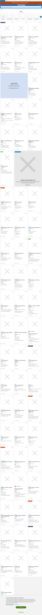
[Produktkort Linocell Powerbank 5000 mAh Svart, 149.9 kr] (21, 245)
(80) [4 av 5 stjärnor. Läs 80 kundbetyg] (5, 333)
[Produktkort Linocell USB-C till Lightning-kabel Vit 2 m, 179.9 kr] (34, 105)
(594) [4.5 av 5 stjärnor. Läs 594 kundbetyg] (5, 438)
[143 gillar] (26, 213)
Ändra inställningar (21, 612)
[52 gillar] (12, 48)
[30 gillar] (26, 126)
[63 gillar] (26, 22)
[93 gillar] (26, 501)
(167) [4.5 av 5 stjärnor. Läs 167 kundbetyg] (19, 254)
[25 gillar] (12, 396)
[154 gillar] (40, 501)
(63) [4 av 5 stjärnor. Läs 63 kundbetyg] (19, 438)
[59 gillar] (40, 126)
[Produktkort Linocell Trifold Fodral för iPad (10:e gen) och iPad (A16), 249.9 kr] (21, 352)
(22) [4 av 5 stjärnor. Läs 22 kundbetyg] (19, 567)
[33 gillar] (26, 396)
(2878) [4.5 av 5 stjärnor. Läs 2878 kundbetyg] (19, 63)
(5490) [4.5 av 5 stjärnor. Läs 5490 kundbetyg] (19, 203)
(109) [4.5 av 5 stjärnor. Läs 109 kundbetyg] (19, 386)
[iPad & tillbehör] (30, 17)
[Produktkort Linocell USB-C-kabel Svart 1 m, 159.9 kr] (21, 105)
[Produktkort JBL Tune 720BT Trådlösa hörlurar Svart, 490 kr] (34, 54)
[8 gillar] (40, 239)
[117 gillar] (12, 187)
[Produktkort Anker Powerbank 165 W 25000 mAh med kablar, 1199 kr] (7, 132)
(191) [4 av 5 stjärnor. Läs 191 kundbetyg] (33, 517)
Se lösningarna (28, 184)
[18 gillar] (40, 526)
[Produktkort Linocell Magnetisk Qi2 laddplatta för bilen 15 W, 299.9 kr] (7, 558)
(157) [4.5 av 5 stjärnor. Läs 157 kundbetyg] (33, 90)
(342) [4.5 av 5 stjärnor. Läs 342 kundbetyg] (19, 362)
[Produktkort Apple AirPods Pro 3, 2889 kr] (34, 376)
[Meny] (1, 5)
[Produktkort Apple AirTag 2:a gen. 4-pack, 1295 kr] (7, 157)
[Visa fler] (41, 17)
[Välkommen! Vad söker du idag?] (21, 6)
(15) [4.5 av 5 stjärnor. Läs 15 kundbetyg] (33, 361)
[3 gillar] (26, 473)
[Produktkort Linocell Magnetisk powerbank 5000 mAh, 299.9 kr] (21, 297)
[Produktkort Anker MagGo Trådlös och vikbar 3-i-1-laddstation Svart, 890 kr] (34, 402)
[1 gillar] (12, 151)
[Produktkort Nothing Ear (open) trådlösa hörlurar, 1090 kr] (34, 352)
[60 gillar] (12, 578)
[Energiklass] (29, 331)
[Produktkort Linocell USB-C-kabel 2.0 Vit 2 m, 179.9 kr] (21, 54)
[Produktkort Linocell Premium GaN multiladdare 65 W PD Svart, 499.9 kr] (21, 271)
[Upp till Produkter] (3, 17)
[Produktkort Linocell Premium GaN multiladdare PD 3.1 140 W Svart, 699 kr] (7, 453)
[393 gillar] (40, 22)
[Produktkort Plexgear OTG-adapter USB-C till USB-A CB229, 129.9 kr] (21, 532)
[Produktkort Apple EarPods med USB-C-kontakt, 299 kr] (21, 132)
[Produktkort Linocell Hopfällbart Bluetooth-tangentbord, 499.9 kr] (21, 507)
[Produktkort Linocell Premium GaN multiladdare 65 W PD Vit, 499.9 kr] (21, 402)
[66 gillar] (40, 74)
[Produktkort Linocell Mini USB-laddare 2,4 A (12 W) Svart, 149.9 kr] (34, 271)
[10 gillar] (40, 291)
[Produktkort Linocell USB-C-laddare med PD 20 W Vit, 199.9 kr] (34, 28)
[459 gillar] (12, 99)
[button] (23, 12)
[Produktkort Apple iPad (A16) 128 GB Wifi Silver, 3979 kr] (34, 324)
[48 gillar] (40, 99)
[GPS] (23, 17)
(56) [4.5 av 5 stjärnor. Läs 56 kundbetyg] (33, 412)
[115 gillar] (40, 552)
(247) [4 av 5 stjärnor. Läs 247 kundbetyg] (33, 463)
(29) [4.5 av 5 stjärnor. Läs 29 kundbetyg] (5, 567)
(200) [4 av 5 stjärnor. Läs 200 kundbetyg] (5, 64)
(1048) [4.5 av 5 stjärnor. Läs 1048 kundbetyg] (19, 334)
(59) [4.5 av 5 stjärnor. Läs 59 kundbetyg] (5, 228)
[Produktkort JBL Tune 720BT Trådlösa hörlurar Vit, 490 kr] (7, 532)
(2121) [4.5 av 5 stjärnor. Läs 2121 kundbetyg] (6, 281)
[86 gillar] (26, 48)
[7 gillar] (40, 473)
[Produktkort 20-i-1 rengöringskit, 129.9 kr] (7, 376)
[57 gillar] (12, 239)
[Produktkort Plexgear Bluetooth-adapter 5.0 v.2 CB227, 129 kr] (34, 479)
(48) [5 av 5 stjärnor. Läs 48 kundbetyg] (33, 386)
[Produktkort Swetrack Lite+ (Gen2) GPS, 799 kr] (21, 558)
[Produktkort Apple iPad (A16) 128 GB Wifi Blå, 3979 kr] (21, 479)
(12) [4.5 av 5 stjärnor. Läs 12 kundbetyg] (5, 517)
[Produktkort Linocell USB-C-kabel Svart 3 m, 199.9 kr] (7, 352)
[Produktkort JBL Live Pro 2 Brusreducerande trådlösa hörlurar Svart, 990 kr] (7, 28)
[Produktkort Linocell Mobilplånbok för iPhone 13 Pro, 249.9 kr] (21, 428)
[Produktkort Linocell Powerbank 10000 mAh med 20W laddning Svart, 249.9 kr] (34, 132)
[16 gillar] (12, 552)
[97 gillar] (26, 423)
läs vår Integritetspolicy (16, 604)
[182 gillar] (40, 447)
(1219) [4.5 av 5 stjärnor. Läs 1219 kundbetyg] (33, 567)
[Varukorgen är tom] (41, 5)
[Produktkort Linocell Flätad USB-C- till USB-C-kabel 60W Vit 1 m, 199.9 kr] (21, 324)
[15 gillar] (40, 187)
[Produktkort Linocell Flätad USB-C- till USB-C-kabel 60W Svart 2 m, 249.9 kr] (34, 297)
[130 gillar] (12, 318)
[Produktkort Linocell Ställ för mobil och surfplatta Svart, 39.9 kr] (21, 453)
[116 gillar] (12, 423)
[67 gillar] (12, 126)
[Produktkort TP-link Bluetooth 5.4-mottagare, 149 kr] (34, 193)
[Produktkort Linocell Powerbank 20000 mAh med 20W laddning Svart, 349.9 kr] (34, 80)
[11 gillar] (40, 318)
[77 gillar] (12, 291)
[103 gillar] (12, 371)
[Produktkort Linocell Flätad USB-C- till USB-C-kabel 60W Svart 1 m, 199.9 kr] (7, 479)
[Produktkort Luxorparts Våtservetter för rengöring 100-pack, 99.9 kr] (7, 324)
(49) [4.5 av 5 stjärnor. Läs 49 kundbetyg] (5, 386)
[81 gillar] (12, 22)
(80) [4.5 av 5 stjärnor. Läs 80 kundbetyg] (33, 203)
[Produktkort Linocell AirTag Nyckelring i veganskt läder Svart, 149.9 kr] (34, 219)
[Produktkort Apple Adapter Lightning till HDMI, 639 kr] (21, 376)
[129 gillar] (40, 48)
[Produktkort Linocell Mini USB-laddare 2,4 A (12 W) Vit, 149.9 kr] (21, 219)
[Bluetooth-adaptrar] (10, 17)
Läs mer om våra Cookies (9, 604)
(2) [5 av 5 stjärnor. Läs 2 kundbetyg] (5, 167)
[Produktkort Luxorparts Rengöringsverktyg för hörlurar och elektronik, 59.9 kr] (7, 105)
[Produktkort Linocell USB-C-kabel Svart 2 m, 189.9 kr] (21, 193)
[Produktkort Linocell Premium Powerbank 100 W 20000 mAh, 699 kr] (7, 402)
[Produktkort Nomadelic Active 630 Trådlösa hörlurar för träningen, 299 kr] (7, 193)
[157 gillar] (26, 291)
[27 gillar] (12, 346)
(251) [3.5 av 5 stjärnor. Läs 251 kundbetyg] (5, 204)
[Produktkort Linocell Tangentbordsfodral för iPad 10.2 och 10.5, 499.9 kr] (34, 453)
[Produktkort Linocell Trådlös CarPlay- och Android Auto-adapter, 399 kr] (7, 54)
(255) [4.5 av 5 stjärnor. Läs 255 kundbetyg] (33, 228)
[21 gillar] (40, 371)
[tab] (2, 0)
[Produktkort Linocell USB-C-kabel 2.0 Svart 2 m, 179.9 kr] (7, 245)
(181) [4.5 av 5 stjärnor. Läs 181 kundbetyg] (5, 593)
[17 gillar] (26, 526)
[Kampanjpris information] (5, 40)
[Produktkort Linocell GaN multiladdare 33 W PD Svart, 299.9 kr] (34, 558)
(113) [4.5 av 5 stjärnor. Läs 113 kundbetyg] (19, 516)
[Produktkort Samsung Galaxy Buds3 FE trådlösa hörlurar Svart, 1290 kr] (34, 532)
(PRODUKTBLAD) (32, 331)
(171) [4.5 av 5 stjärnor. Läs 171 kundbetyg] (33, 63)
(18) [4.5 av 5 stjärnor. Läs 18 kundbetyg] (33, 255)
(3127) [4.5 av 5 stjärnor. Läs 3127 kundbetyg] (19, 228)
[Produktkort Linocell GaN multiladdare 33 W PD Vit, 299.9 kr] (21, 28)
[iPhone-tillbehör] (36, 17)
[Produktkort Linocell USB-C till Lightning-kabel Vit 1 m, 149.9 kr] (7, 271)
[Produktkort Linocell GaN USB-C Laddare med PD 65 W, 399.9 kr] (7, 584)
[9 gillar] (26, 265)
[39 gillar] (40, 396)
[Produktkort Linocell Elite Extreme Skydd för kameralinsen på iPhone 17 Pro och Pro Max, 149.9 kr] (7, 507)
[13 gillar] (40, 346)
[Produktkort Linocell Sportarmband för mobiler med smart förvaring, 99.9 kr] (34, 507)
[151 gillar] (40, 213)
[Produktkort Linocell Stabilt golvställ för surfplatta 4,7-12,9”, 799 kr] (7, 219)
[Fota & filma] (16, 17)
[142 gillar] (12, 213)
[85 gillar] (26, 187)
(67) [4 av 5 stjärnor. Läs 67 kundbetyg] (33, 438)
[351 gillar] (26, 447)
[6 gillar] (26, 318)
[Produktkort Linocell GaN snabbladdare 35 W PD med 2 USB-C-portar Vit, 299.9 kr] (34, 245)
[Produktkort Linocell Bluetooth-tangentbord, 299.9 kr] (7, 297)
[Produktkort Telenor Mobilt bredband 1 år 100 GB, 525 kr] (34, 428)
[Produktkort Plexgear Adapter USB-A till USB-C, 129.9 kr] (7, 428)
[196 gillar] (12, 447)
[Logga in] (39, 5)
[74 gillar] (26, 99)
